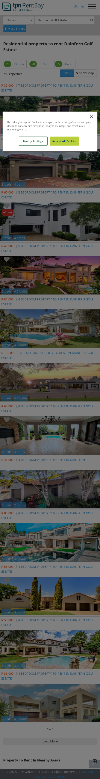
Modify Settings (33, 140)
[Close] (91, 116)
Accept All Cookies (64, 140)
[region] (50, 132)
